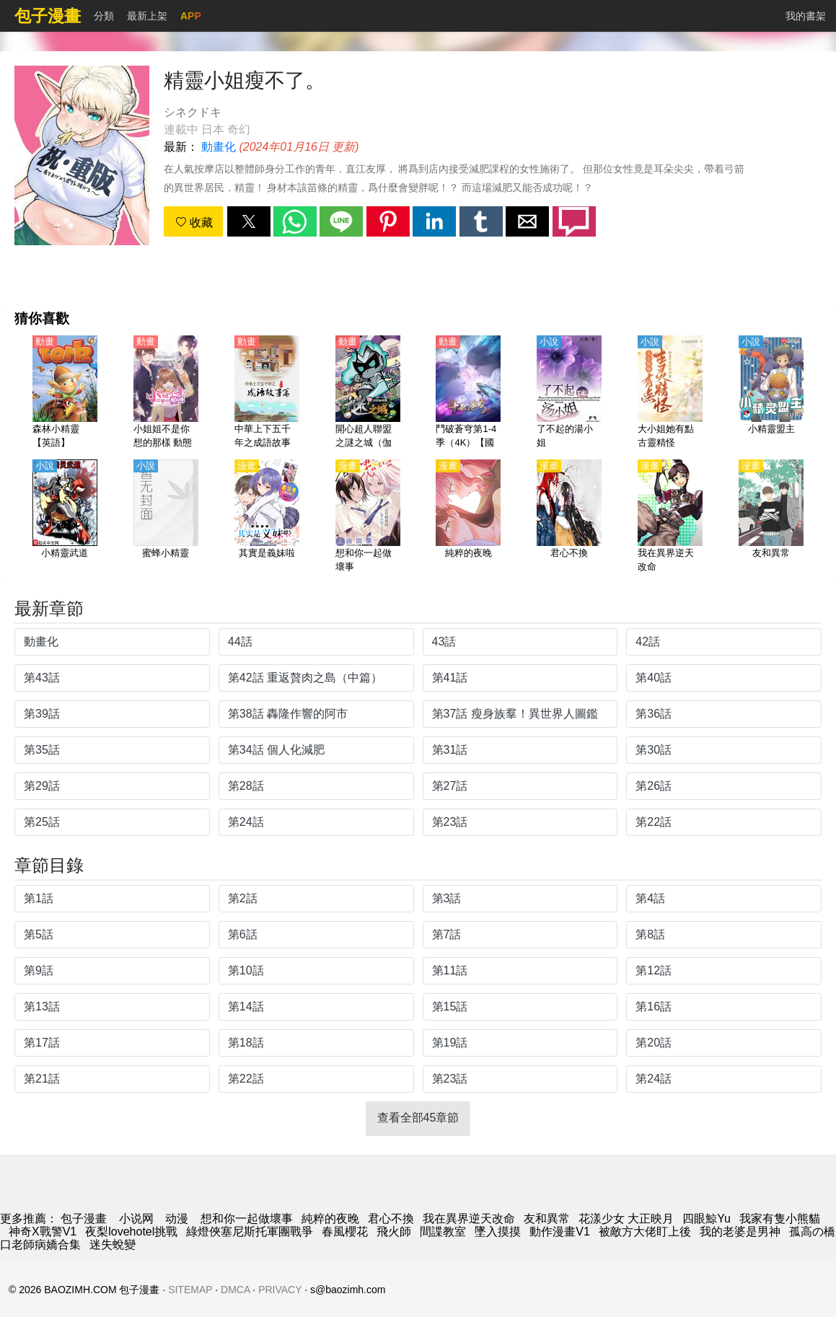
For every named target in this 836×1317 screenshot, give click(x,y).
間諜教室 (443, 1231)
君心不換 (391, 1218)
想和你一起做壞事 (247, 1218)
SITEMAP (190, 1289)
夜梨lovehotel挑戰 (131, 1231)
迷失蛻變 (112, 1244)
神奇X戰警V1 (42, 1231)
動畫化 (218, 147)
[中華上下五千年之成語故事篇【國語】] (266, 393)
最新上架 (147, 16)
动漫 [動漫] (176, 1218)
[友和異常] (771, 517)
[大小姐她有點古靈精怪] (670, 393)
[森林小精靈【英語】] (64, 393)
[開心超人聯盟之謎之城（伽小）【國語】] (367, 393)
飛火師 (394, 1231)
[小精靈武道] (64, 517)
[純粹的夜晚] (468, 517)
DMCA (235, 1289)
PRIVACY (280, 1289)
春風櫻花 (345, 1231)
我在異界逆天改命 (469, 1218)
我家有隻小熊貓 (779, 1218)
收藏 (194, 222)
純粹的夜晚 (330, 1218)
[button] (248, 221)
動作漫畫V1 (559, 1231)
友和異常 (547, 1218)
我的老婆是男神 (740, 1231)
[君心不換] (569, 517)
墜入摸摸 (498, 1231)
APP (190, 16)
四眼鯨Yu (706, 1218)
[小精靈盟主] (771, 393)
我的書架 (806, 16)
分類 (104, 16)
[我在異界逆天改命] (670, 517)
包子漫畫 (84, 1218)
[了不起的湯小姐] (569, 393)
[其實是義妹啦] (266, 517)
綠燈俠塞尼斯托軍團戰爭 (249, 1231)
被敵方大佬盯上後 (645, 1231)
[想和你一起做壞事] (367, 517)
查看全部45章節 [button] (418, 1117)
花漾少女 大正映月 (626, 1218)
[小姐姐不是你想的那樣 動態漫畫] (165, 393)
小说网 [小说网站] (136, 1218)
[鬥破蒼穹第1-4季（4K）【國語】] (468, 393)
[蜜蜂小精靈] (165, 517)
